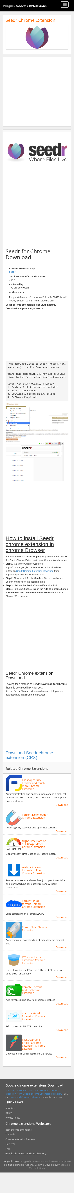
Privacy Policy (12, 1117)
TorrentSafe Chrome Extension (35, 928)
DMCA (8, 1113)
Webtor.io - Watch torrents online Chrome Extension (33, 870)
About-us (10, 1108)
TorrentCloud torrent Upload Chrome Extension (33, 903)
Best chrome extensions (18, 1129)
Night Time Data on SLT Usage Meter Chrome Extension (34, 843)
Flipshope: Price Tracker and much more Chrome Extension (33, 784)
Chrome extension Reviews (20, 1139)
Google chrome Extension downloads (40, 1161)
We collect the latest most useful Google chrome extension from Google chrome (31, 1092)
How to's (10, 1144)
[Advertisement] (34, 92)
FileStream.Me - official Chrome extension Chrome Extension (33, 1044)
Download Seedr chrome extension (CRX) (29, 755)
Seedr (12, 271)
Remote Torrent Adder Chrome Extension (32, 989)
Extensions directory (51, 1093)
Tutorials (10, 1134)
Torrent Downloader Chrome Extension (35, 816)
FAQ (7, 1148)
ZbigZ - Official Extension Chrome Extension (33, 1016)
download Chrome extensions (26, 1097)
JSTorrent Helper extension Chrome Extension (33, 960)
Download (61, 804)
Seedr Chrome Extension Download (34, 571)
